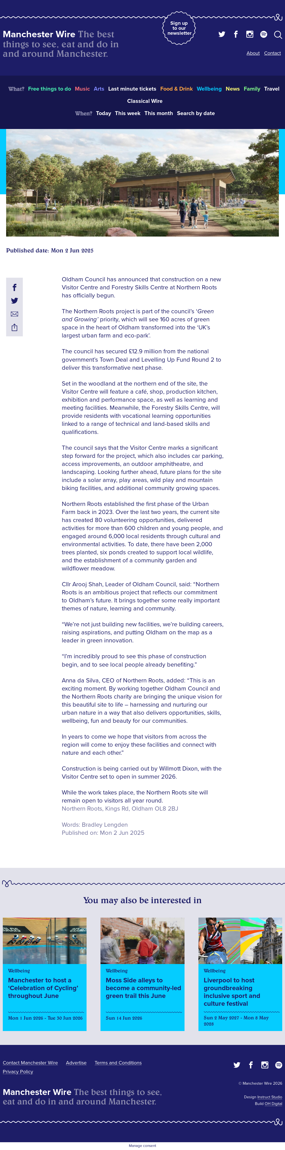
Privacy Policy (18, 1072)
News (233, 89)
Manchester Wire (39, 34)
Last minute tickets (132, 89)
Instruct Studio (269, 1097)
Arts (99, 89)
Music (82, 89)
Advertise (76, 1063)
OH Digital (273, 1103)
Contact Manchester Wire (30, 1063)
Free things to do (49, 89)
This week (128, 113)
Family (252, 89)
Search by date (196, 113)
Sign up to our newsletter (179, 28)
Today (103, 113)
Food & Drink (176, 89)
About (253, 53)
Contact (272, 53)
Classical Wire (145, 101)
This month (158, 113)
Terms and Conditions (118, 1063)
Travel (271, 89)
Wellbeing (209, 89)
